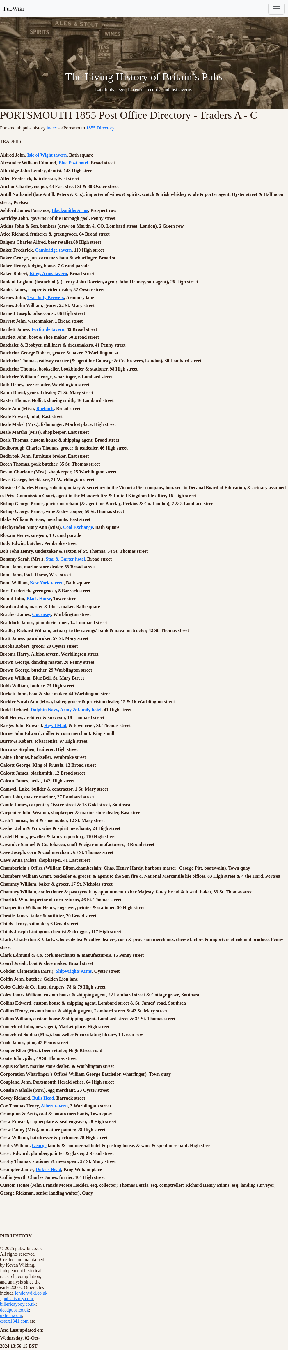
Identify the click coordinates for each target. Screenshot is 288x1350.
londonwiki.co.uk (31, 1293)
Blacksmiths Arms (70, 210)
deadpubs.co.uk (14, 1309)
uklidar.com (11, 1315)
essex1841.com (14, 1321)
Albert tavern (54, 1105)
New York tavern (47, 582)
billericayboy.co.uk (17, 1304)
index (52, 127)
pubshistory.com (17, 1298)
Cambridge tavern (53, 249)
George (39, 1145)
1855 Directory (100, 127)
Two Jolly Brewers (45, 297)
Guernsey (41, 614)
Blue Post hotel (73, 162)
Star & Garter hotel (65, 558)
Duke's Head (48, 1169)
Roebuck (45, 408)
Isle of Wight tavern (47, 154)
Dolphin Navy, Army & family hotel (66, 709)
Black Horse (38, 598)
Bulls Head (43, 1098)
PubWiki (13, 9)
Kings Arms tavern (48, 273)
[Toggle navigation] (276, 9)
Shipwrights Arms (74, 971)
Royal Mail (55, 725)
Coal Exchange (78, 527)
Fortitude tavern (47, 329)
